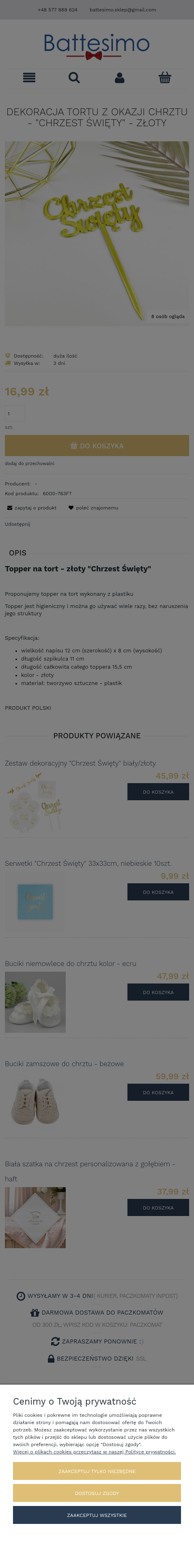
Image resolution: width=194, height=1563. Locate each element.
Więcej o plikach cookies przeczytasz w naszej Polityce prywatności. (94, 1452)
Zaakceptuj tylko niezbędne (97, 1471)
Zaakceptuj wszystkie (97, 1515)
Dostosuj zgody (97, 1493)
